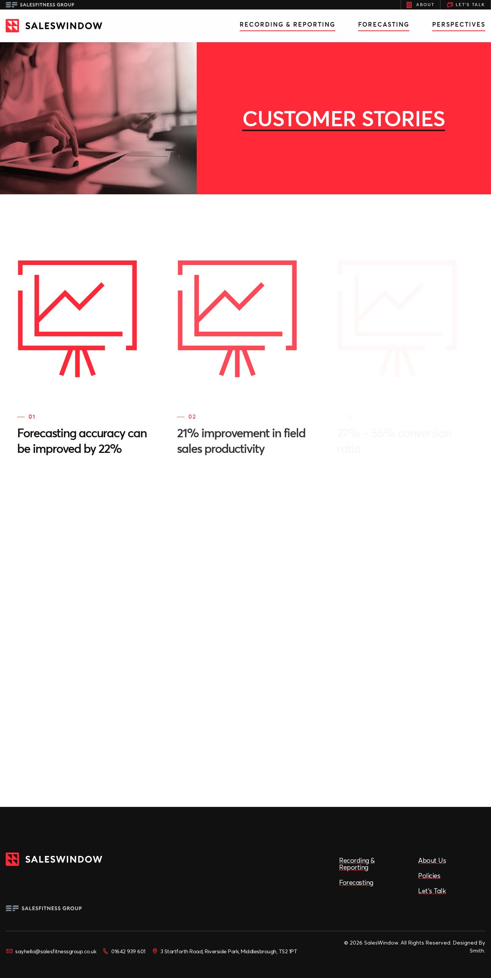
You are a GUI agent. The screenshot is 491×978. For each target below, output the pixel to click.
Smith (477, 950)
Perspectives (458, 24)
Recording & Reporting (287, 24)
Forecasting (383, 24)
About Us (432, 860)
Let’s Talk (432, 890)
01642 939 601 (123, 951)
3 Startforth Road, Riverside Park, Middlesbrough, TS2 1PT (224, 951)
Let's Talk (465, 5)
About (420, 5)
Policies (429, 875)
